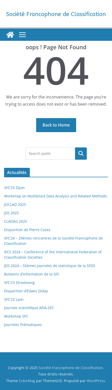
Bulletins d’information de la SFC (32, 274)
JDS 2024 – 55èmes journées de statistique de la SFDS (49, 265)
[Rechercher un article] (81, 153)
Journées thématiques (23, 324)
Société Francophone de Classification (56, 14)
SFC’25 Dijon (14, 187)
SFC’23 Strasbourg (19, 282)
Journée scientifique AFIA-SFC (29, 307)
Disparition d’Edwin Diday (26, 290)
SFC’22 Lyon (14, 299)
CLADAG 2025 (15, 221)
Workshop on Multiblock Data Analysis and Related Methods (55, 196)
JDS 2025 (11, 212)
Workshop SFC (16, 316)
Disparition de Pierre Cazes (27, 229)
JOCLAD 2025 (15, 204)
